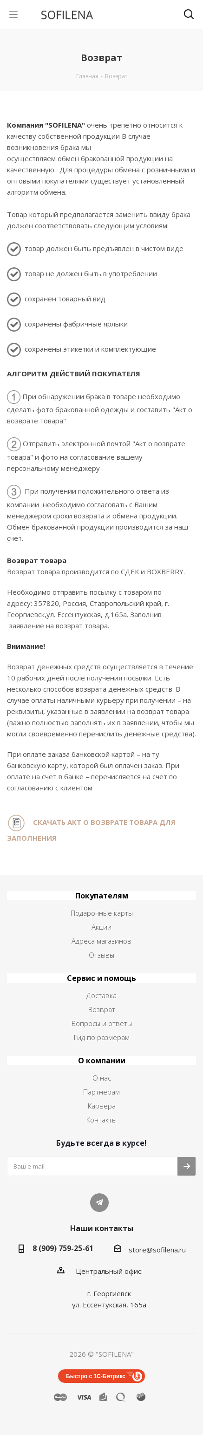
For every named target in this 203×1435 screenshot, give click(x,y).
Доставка (101, 995)
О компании (101, 1060)
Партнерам (101, 1091)
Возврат (101, 1009)
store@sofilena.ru (157, 1249)
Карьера (102, 1105)
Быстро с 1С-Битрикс (95, 1376)
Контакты (101, 1119)
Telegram (99, 1202)
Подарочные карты (102, 913)
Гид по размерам (102, 1037)
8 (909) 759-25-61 (63, 1248)
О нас (101, 1077)
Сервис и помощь (101, 978)
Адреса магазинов (101, 940)
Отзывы (101, 954)
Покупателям (101, 895)
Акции (101, 927)
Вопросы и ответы (102, 1023)
